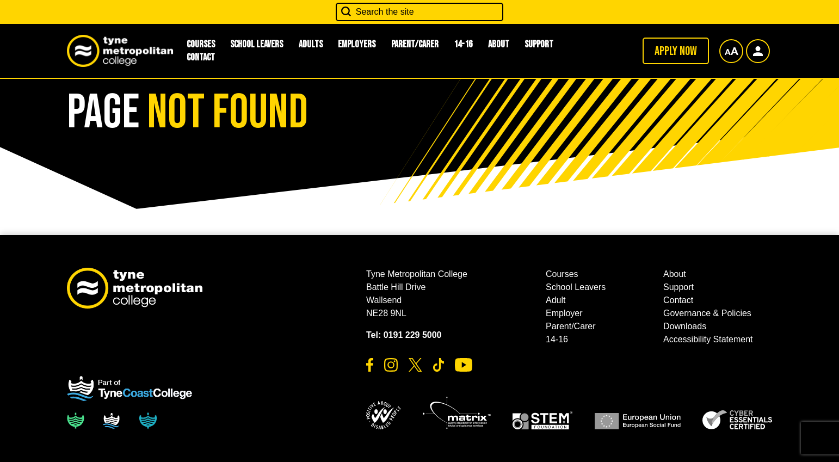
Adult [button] (555, 300)
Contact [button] (201, 57)
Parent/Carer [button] (415, 44)
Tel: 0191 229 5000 (403, 335)
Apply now (676, 51)
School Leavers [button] (256, 44)
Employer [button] (564, 313)
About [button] (498, 44)
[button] (383, 415)
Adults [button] (311, 44)
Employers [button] (356, 44)
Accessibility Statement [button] (708, 339)
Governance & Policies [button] (707, 313)
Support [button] (539, 44)
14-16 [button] (463, 44)
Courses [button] (562, 274)
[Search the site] (419, 12)
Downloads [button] (684, 326)
